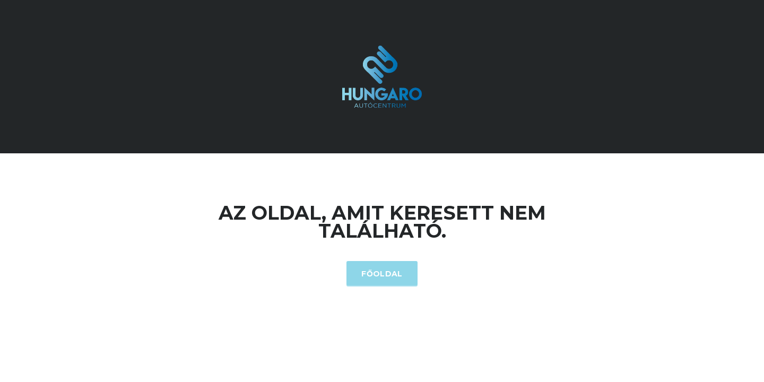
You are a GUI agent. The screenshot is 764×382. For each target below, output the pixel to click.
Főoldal (381, 274)
